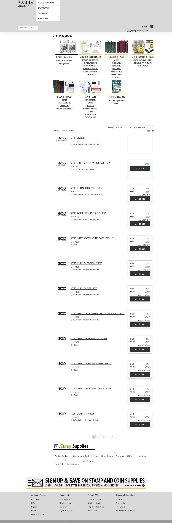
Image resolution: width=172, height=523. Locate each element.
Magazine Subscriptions (96, 507)
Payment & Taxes (37, 514)
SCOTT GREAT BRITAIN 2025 (82, 413)
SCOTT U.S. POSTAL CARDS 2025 (84, 288)
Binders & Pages (107, 456)
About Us (119, 499)
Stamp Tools (59, 464)
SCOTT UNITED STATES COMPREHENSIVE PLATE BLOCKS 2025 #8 (98, 313)
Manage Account (65, 503)
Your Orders (63, 507)
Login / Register (64, 499)
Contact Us (35, 499)
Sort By (110, 127)
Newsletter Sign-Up (94, 503)
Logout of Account (66, 510)
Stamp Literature (73, 464)
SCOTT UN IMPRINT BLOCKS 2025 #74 (86, 188)
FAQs (33, 503)
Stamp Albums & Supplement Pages (85, 456)
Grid (148, 130)
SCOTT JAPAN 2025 (78, 138)
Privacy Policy (120, 507)
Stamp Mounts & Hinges (124, 456)
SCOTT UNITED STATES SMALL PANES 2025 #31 (90, 163)
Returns (33, 510)
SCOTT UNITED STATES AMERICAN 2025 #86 (89, 338)
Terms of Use (120, 503)
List (153, 130)
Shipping (34, 507)
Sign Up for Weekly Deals (137, 30)
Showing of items (63, 130)
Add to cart (140, 168)
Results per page (139, 127)
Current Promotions (94, 499)
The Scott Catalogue (62, 456)
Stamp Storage (142, 456)
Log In (145, 26)
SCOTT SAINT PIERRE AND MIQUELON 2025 (88, 213)
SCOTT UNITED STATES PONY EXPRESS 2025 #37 (91, 363)
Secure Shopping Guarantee (125, 510)
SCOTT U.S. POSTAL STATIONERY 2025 (86, 263)
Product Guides (93, 510)
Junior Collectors (88, 461)
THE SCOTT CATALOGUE (64, 57)
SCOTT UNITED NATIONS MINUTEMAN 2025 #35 (91, 388)
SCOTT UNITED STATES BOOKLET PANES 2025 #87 (92, 238)
